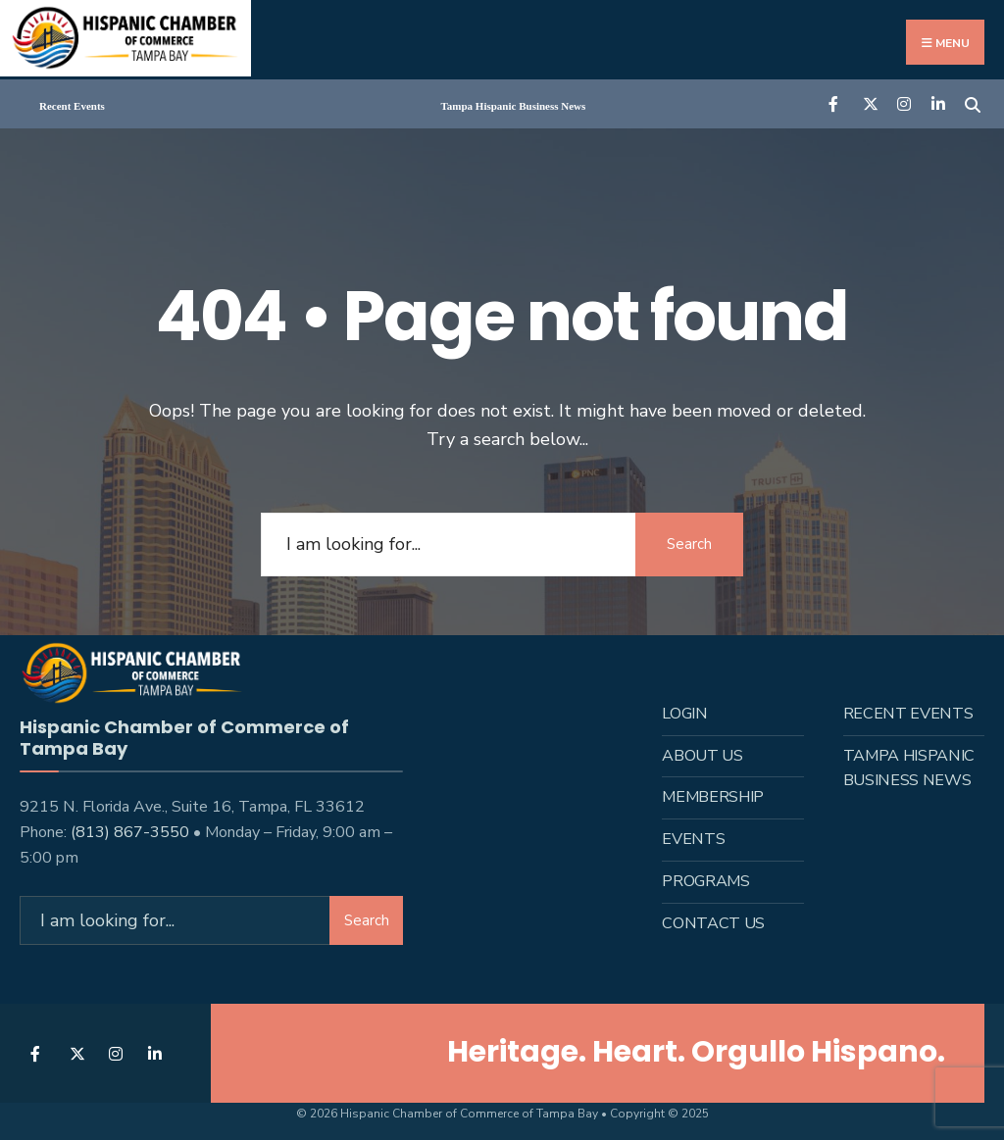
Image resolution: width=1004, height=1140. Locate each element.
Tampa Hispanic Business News (513, 106)
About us (702, 756)
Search (689, 544)
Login (684, 713)
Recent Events (72, 106)
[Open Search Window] (972, 102)
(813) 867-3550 (130, 832)
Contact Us (713, 923)
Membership (713, 797)
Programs (705, 881)
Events (693, 839)
